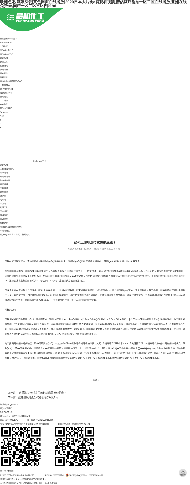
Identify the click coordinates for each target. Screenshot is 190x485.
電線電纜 (4, 73)
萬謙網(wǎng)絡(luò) (9, 404)
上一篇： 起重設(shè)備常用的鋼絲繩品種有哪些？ (37, 392)
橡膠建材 (4, 77)
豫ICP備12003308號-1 (54, 475)
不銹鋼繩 (4, 188)
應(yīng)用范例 (6, 89)
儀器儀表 (4, 69)
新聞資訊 (4, 97)
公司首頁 (4, 46)
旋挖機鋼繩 (5, 176)
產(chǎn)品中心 (6, 54)
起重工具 (4, 62)
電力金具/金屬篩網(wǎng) (11, 81)
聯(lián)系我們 (6, 108)
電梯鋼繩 (4, 184)
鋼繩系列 (4, 58)
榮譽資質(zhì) (6, 93)
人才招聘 (4, 100)
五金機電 (4, 66)
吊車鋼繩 (4, 173)
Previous (4, 112)
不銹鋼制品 (5, 85)
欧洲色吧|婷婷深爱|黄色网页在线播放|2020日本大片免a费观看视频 (28, 483)
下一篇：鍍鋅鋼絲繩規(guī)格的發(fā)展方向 (33, 397)
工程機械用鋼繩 (7, 169)
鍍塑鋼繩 (4, 192)
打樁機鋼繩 (5, 180)
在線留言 (4, 104)
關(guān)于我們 (6, 50)
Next (2, 116)
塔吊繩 (3, 200)
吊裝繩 (3, 203)
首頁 (18, 234)
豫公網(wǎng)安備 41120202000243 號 (84, 475)
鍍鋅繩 (3, 196)
